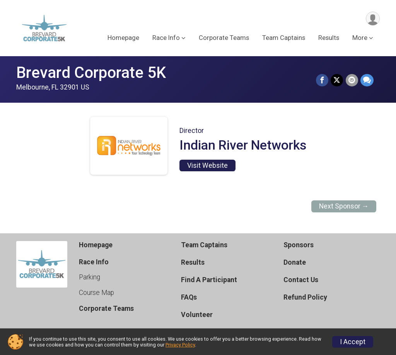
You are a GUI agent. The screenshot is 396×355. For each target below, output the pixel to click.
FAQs (189, 297)
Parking (89, 277)
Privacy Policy (180, 345)
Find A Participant (209, 280)
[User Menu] (372, 19)
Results (328, 38)
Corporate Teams (224, 38)
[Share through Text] (367, 80)
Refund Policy (305, 297)
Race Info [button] (166, 38)
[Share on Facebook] (322, 80)
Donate (294, 262)
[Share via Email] (352, 80)
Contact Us (300, 280)
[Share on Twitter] (337, 80)
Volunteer (197, 315)
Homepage (123, 38)
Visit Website (207, 165)
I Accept (352, 342)
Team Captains (283, 38)
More (359, 38)
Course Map (96, 292)
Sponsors (298, 245)
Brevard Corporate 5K (91, 73)
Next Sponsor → (344, 206)
